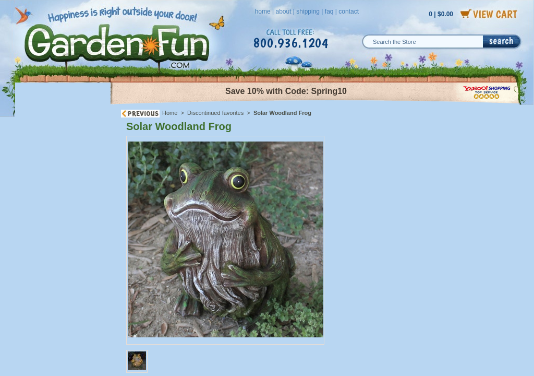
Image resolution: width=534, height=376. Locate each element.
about (283, 11)
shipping (308, 11)
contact (348, 11)
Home (169, 113)
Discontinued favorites (215, 113)
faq (329, 11)
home (263, 11)
